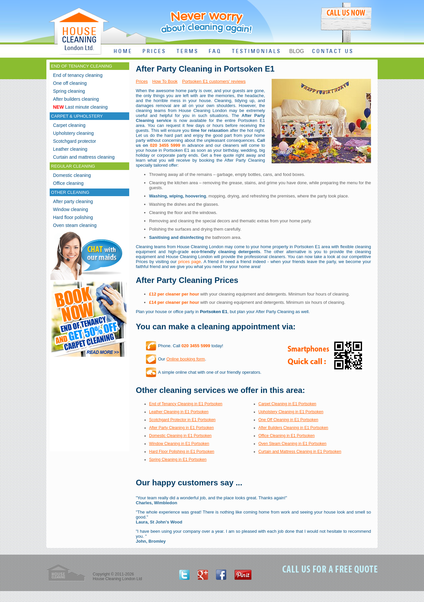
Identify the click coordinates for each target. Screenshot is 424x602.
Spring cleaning (69, 91)
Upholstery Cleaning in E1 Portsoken (290, 412)
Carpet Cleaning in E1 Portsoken (287, 404)
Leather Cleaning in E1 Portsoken (178, 412)
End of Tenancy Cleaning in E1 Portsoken (185, 404)
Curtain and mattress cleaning (84, 157)
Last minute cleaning (80, 107)
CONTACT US (333, 51)
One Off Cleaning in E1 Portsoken (288, 419)
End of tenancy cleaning (77, 75)
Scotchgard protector (74, 141)
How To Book (165, 81)
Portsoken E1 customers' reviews (214, 81)
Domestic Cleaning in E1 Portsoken (180, 435)
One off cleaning (70, 83)
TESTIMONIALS (256, 51)
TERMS (188, 51)
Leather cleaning (70, 149)
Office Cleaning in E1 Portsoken (286, 435)
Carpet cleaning (69, 125)
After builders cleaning (76, 99)
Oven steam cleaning (75, 225)
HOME (123, 51)
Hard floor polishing (73, 217)
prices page (189, 261)
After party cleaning (73, 201)
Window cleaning (70, 209)
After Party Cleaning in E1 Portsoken (181, 427)
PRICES (154, 51)
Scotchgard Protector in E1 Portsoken (182, 419)
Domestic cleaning (72, 175)
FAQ (215, 51)
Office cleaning (68, 183)
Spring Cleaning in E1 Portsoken (177, 459)
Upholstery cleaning (73, 133)
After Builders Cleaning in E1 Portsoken (293, 427)
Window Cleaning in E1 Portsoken (179, 443)
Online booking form (185, 358)
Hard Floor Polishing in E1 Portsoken (181, 451)
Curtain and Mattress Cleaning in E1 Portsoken (299, 451)
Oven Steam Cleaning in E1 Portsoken (292, 443)
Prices (142, 81)
